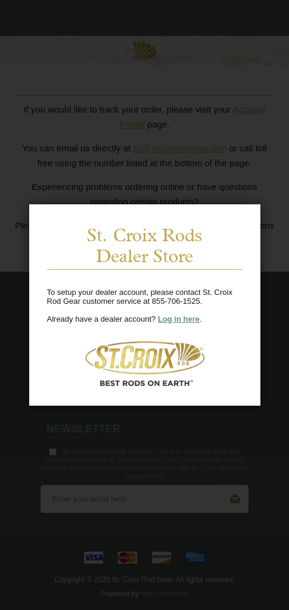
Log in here (179, 319)
